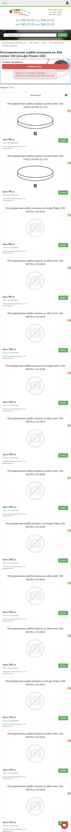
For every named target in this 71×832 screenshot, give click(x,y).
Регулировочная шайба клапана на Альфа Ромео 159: (35, 210)
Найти (62, 35)
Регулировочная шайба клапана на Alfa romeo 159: (35, 105)
